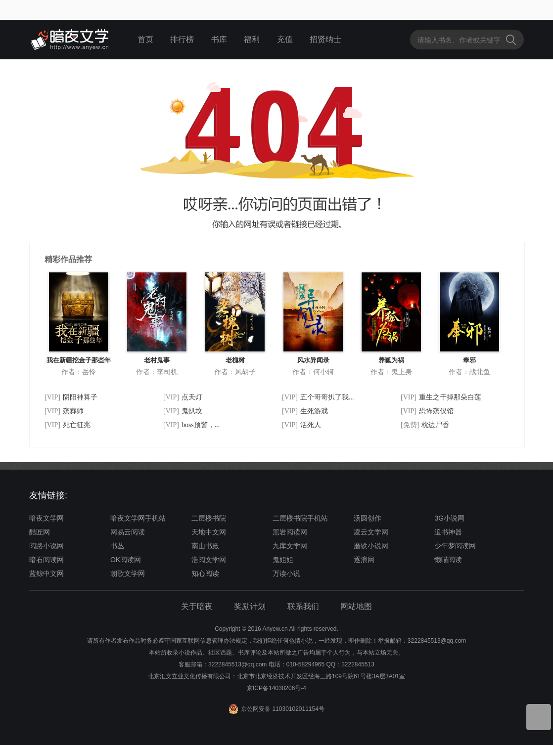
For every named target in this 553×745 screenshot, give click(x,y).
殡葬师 (73, 411)
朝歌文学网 (127, 573)
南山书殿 (205, 546)
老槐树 (235, 360)
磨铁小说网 (371, 546)
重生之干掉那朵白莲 (450, 397)
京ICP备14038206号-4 (276, 688)
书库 (219, 39)
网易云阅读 (127, 532)
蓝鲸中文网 (46, 573)
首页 (145, 39)
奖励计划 (250, 606)
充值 (285, 39)
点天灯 (192, 397)
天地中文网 (208, 532)
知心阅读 (205, 573)
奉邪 (469, 360)
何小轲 (323, 372)
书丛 (117, 546)
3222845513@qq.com (237, 664)
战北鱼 (479, 372)
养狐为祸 (391, 360)
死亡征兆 (77, 425)
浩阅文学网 (208, 560)
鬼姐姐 (283, 560)
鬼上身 (401, 372)
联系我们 (303, 606)
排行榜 (182, 39)
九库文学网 (290, 546)
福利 (252, 39)
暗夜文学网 (46, 518)
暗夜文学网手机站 (138, 518)
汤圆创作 (367, 518)
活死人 (310, 425)
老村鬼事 (157, 360)
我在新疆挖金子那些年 (78, 360)
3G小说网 (449, 518)
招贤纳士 (325, 39)
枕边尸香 (435, 425)
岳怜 (89, 372)
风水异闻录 (313, 360)
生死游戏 (314, 411)
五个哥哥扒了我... (327, 397)
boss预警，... (201, 425)
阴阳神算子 (80, 397)
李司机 (167, 372)
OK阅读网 (125, 560)
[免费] (410, 425)
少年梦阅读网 (455, 546)
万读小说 (286, 573)
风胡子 (245, 372)
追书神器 (448, 532)
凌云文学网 (371, 532)
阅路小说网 (46, 546)
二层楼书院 (208, 518)
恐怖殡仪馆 (436, 411)
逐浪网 (364, 560)
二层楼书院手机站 (300, 518)
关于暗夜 (197, 606)
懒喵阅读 (448, 560)
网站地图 (356, 606)
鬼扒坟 (192, 411)
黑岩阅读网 (290, 532)
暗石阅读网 (46, 560)
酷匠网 (39, 532)
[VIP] (52, 397)
